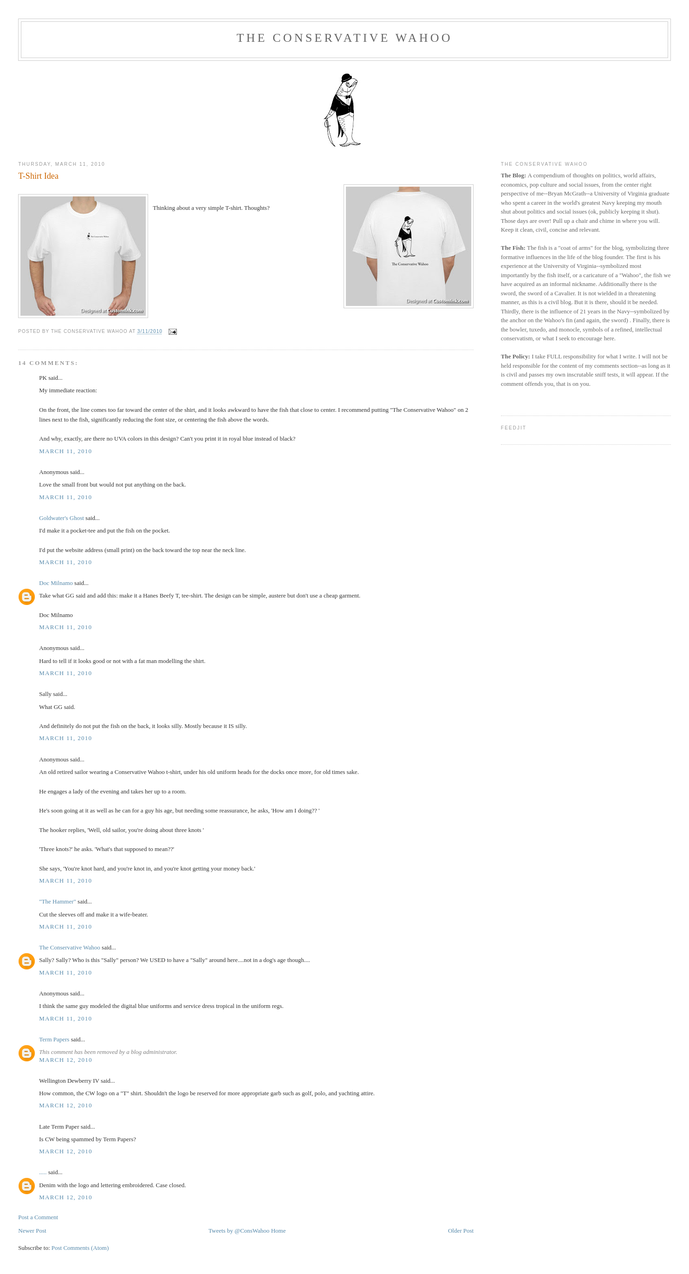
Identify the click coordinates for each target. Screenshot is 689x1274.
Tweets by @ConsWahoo (238, 1230)
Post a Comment (38, 1217)
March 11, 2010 (65, 451)
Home (278, 1230)
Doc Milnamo (56, 582)
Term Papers (54, 1039)
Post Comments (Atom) (80, 1247)
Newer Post (32, 1230)
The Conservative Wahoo (344, 38)
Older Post (461, 1230)
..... (42, 1172)
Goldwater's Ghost (61, 517)
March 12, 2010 (65, 1059)
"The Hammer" (57, 901)
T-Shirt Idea (38, 176)
